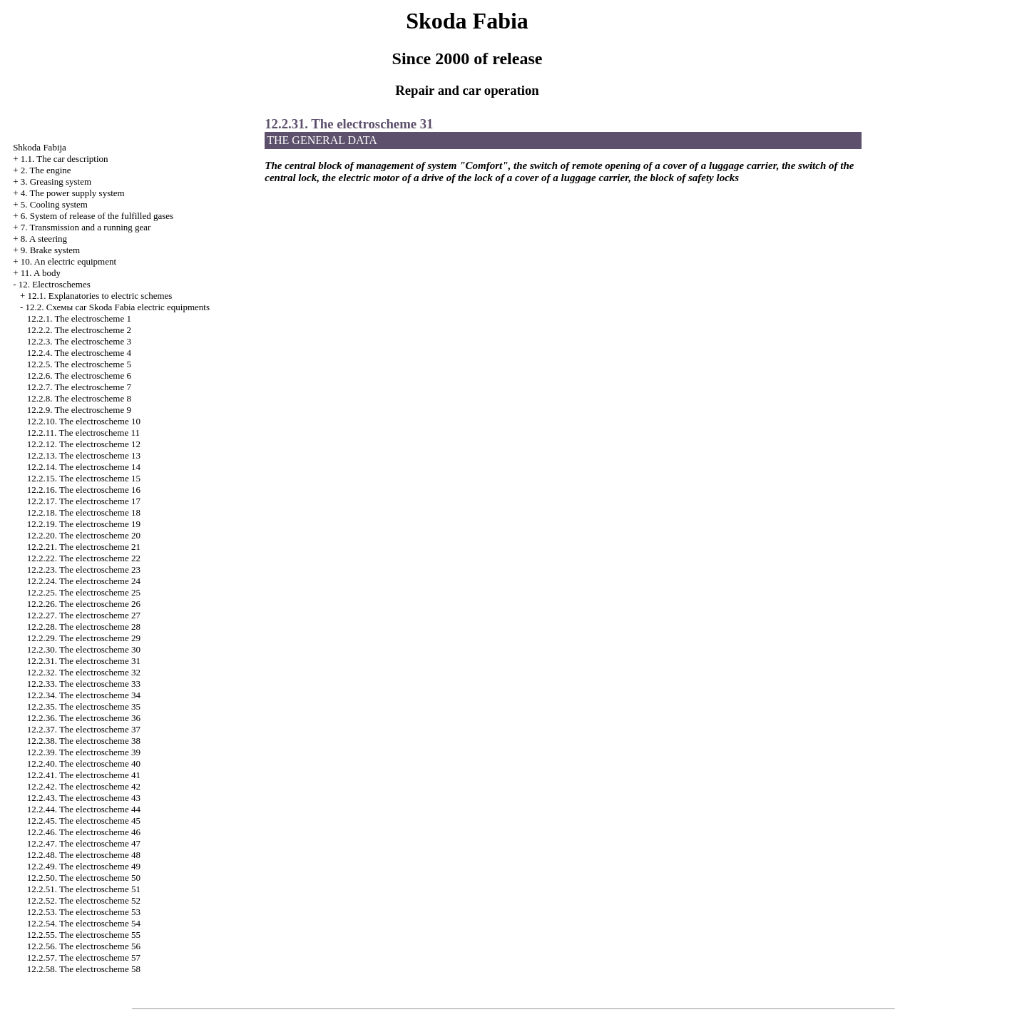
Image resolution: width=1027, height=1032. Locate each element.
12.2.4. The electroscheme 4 (79, 352)
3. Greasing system (56, 181)
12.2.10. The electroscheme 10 (83, 421)
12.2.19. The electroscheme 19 (83, 523)
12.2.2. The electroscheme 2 (79, 330)
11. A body (41, 272)
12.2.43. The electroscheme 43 (83, 797)
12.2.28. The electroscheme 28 (83, 626)
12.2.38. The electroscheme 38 (83, 740)
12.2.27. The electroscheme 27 (83, 615)
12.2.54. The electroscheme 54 (83, 923)
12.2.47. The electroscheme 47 (83, 843)
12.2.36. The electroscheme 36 (83, 717)
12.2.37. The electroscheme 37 (83, 729)
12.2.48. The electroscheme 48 (83, 854)
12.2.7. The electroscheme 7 (79, 387)
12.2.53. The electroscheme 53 (83, 911)
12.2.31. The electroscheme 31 (83, 660)
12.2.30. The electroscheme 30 (83, 649)
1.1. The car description (64, 158)
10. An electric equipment (68, 261)
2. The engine (46, 170)
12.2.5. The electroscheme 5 (79, 364)
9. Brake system (50, 250)
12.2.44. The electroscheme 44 (83, 809)
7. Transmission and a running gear (86, 227)
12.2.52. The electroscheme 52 (83, 900)
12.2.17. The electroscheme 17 (83, 501)
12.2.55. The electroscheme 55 (83, 934)
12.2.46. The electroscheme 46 (83, 832)
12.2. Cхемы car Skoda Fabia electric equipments (117, 307)
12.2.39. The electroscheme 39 (83, 752)
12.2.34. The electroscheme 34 (83, 695)
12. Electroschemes (55, 284)
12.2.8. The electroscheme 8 (79, 398)
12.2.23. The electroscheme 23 (83, 569)
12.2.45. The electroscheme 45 (83, 820)
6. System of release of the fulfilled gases (97, 215)
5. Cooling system (54, 204)
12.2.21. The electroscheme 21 (83, 546)
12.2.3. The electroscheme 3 (79, 341)
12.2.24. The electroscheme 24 (83, 581)
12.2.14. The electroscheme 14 (83, 466)
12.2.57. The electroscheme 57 (83, 957)
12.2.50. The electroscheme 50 (83, 877)
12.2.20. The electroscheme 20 (83, 535)
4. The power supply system (73, 193)
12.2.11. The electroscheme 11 (83, 432)
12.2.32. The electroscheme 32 (83, 672)
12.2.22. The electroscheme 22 (83, 558)
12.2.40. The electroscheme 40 (83, 763)
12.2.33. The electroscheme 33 (83, 683)
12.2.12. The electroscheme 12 (83, 444)
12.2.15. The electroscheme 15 (83, 478)
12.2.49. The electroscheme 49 (83, 866)
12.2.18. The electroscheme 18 (83, 512)
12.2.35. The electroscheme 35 (83, 706)
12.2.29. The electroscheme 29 (83, 638)
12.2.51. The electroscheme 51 (83, 889)
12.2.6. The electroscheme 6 (79, 375)
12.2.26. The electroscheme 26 (83, 603)
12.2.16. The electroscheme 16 (83, 489)
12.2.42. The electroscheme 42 (83, 786)
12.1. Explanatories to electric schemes (99, 295)
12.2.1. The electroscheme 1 (79, 318)
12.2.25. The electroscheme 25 (83, 592)
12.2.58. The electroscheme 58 (83, 969)
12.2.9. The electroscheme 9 (79, 409)
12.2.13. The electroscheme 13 (83, 455)
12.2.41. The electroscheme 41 (83, 775)
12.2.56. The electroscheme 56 (83, 946)
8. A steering (44, 238)
